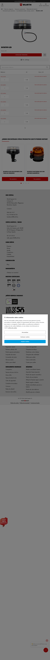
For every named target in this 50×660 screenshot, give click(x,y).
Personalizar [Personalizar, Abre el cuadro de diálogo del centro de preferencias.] (25, 332)
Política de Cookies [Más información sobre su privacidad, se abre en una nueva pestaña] (12, 328)
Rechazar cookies (25, 337)
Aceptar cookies (25, 341)
